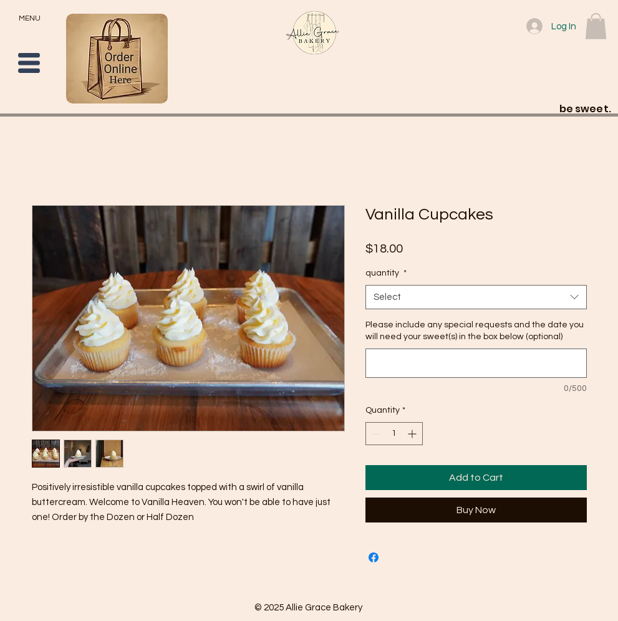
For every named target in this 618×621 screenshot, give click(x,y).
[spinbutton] (394, 434)
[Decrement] (375, 434)
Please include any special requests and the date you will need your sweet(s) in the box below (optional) (474, 331)
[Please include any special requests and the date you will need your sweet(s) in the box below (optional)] (476, 363)
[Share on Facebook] (373, 557)
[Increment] (413, 434)
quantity (386, 273)
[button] (29, 63)
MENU (30, 18)
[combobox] (476, 297)
